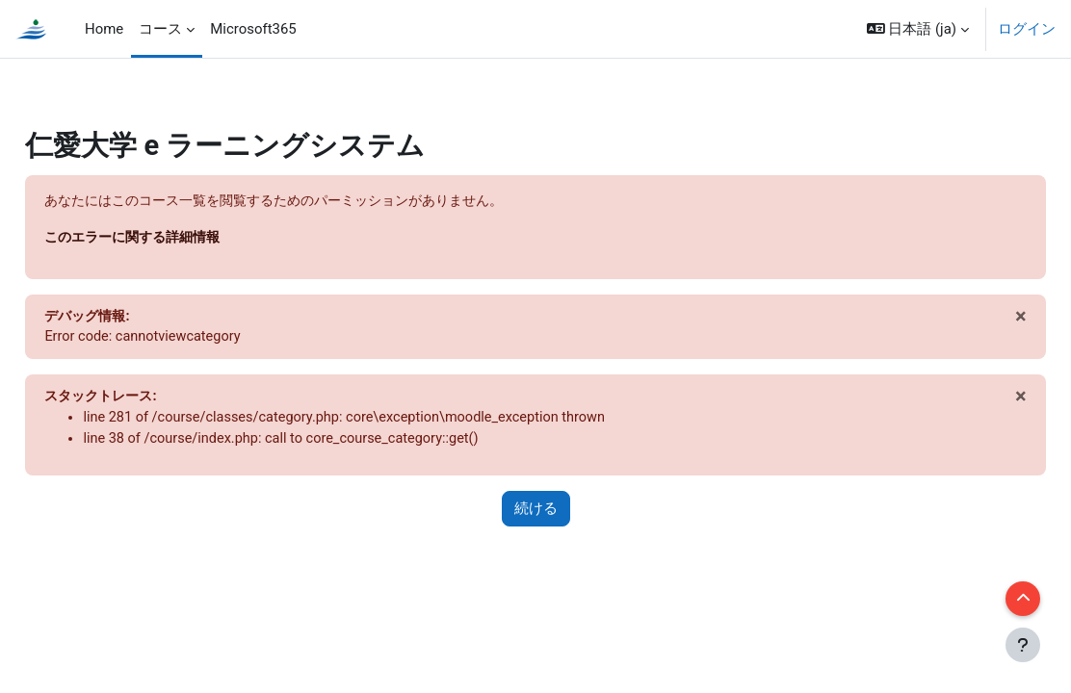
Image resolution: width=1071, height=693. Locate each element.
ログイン (1027, 29)
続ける (536, 513)
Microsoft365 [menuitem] (253, 29)
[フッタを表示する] (1023, 645)
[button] (917, 29)
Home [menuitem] (104, 29)
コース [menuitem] (160, 29)
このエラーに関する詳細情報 (181, 238)
